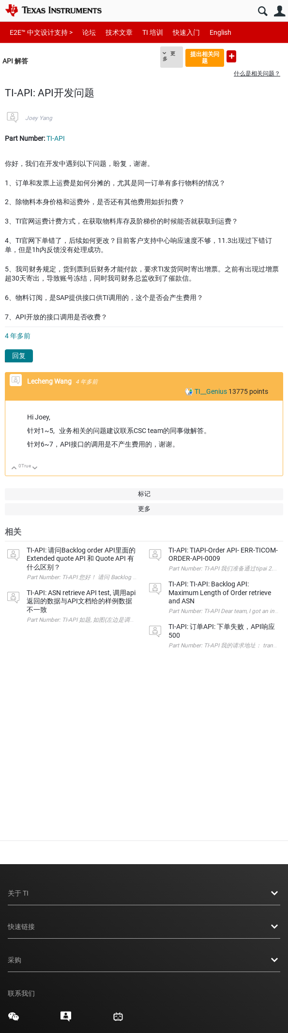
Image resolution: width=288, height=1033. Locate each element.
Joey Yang (38, 118)
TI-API (55, 138)
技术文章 (119, 32)
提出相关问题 (204, 57)
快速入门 (186, 32)
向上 (14, 468)
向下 (35, 468)
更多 (169, 56)
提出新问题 (231, 56)
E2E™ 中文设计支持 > (41, 32)
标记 (144, 493)
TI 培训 (152, 32)
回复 (19, 355)
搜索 (262, 11)
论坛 (89, 32)
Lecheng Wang (50, 381)
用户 (279, 11)
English (220, 32)
